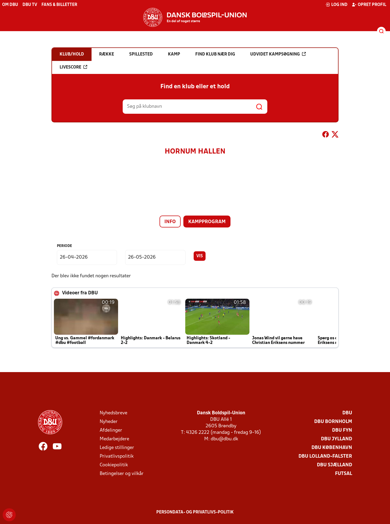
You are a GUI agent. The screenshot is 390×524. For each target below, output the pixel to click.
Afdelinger (111, 430)
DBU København (331, 447)
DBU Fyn (342, 430)
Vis (199, 256)
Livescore (73, 67)
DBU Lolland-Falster (325, 456)
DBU (347, 413)
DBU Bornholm (333, 421)
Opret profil (369, 4)
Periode (64, 246)
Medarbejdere (114, 439)
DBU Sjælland (334, 465)
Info (170, 222)
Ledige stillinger (117, 447)
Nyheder (109, 421)
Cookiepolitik (114, 465)
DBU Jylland (336, 439)
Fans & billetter (59, 5)
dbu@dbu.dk (224, 439)
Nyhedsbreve (113, 413)
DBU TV (29, 5)
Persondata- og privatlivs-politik (195, 512)
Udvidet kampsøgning (278, 54)
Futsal (343, 473)
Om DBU (10, 5)
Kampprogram (207, 222)
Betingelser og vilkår (122, 473)
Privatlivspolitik (117, 456)
